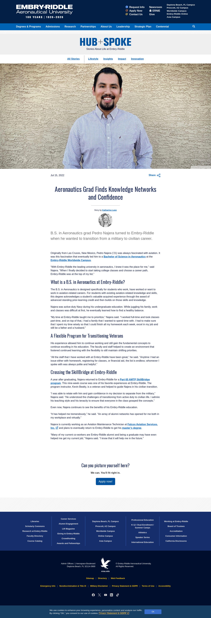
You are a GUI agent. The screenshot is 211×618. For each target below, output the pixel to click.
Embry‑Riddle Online (177, 14)
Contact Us (134, 14)
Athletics (142, 532)
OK (153, 612)
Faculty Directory (35, 536)
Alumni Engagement (68, 524)
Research (70, 26)
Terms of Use (148, 586)
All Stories (73, 59)
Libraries (35, 521)
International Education (142, 542)
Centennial (162, 26)
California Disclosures (176, 541)
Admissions (53, 26)
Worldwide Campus (177, 11)
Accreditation (176, 531)
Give (152, 14)
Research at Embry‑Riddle (34, 531)
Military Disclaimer (99, 586)
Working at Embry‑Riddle (176, 521)
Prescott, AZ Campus (177, 8)
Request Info (135, 7)
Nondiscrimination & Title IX (72, 586)
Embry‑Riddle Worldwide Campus (71, 260)
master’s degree (131, 428)
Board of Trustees (176, 526)
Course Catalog (34, 541)
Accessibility (164, 586)
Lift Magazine (68, 529)
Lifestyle (93, 59)
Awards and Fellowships (68, 543)
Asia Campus (173, 17)
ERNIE (154, 10)
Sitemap (90, 578)
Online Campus (105, 536)
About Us (106, 26)
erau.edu (105, 565)
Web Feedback (118, 578)
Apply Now (134, 10)
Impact (122, 59)
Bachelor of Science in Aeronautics (125, 256)
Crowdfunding (68, 538)
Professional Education (142, 520)
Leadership (123, 26)
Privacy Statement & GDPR (114, 613)
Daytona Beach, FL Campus (181, 5)
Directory (102, 578)
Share (154, 175)
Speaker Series (142, 537)
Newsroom (155, 7)
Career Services (68, 519)
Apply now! (105, 481)
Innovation (137, 59)
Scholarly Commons (35, 526)
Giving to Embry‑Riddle (68, 533)
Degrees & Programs (28, 26)
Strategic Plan (143, 26)
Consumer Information (176, 536)
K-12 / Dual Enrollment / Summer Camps (142, 526)
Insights (108, 59)
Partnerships (88, 26)
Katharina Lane (109, 210)
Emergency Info (47, 586)
